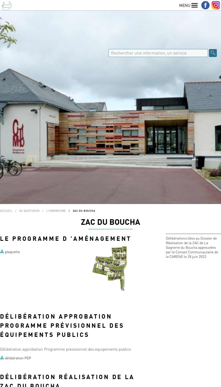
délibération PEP (18, 358)
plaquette (12, 251)
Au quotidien (29, 210)
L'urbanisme (56, 210)
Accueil (6, 210)
